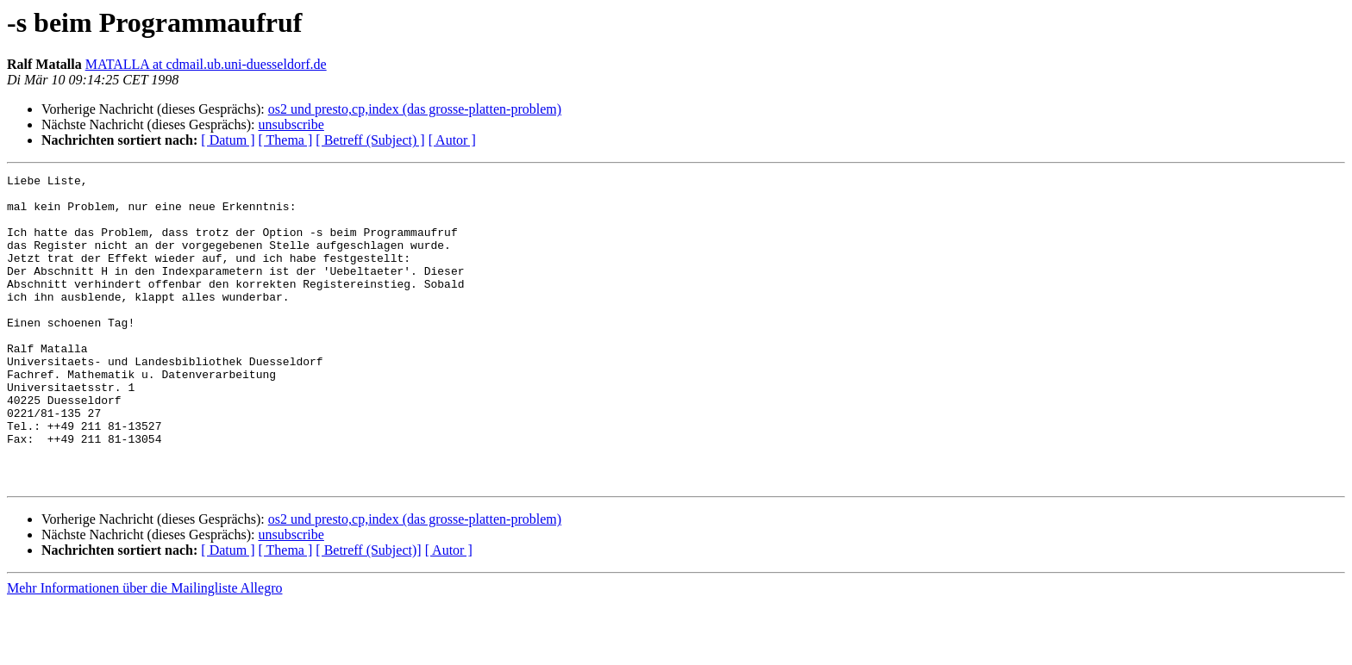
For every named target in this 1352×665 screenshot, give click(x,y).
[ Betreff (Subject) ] (370, 140)
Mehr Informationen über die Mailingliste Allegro (144, 650)
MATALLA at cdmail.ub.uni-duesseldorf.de (206, 64)
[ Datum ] (227, 140)
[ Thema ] (286, 140)
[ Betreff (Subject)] (368, 612)
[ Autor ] (452, 140)
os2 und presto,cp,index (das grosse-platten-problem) (414, 109)
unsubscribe (290, 124)
